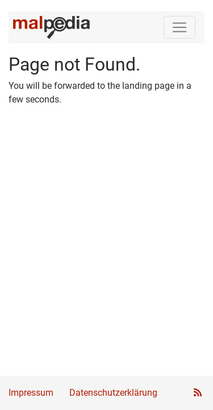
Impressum (31, 392)
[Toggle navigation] (179, 27)
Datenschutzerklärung (113, 392)
